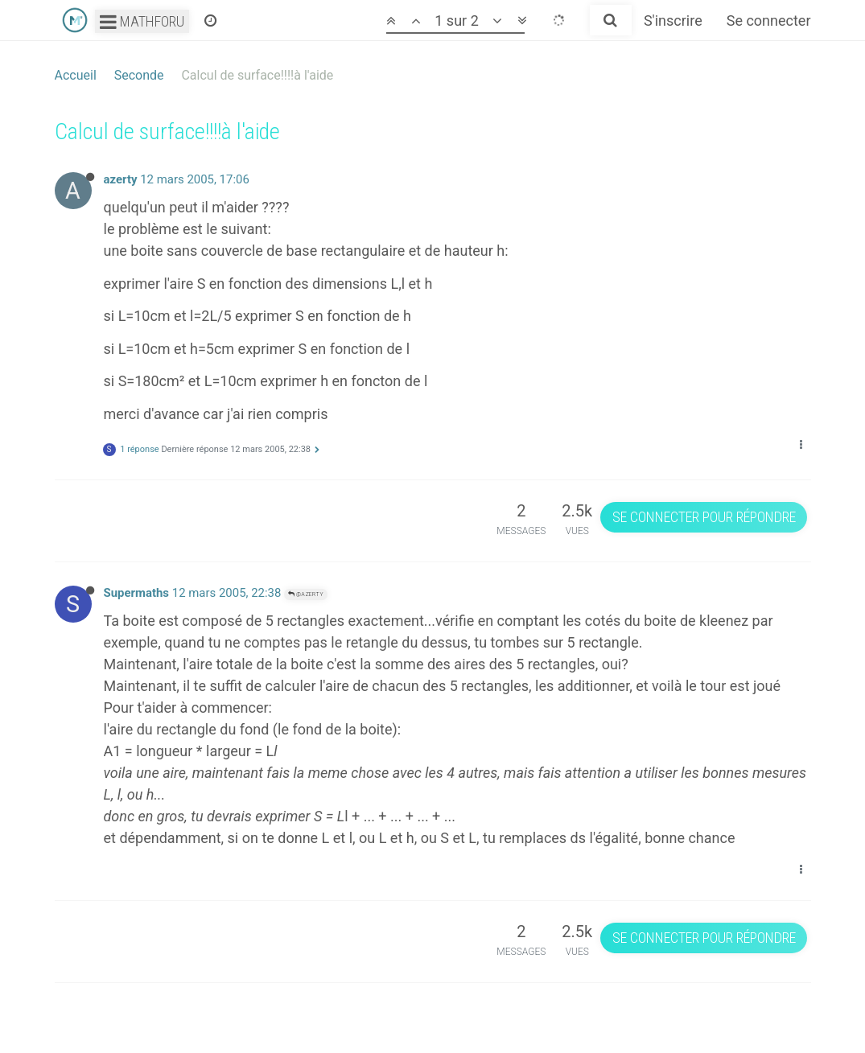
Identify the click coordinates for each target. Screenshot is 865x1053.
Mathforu (142, 21)
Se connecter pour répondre (704, 516)
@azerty (305, 594)
